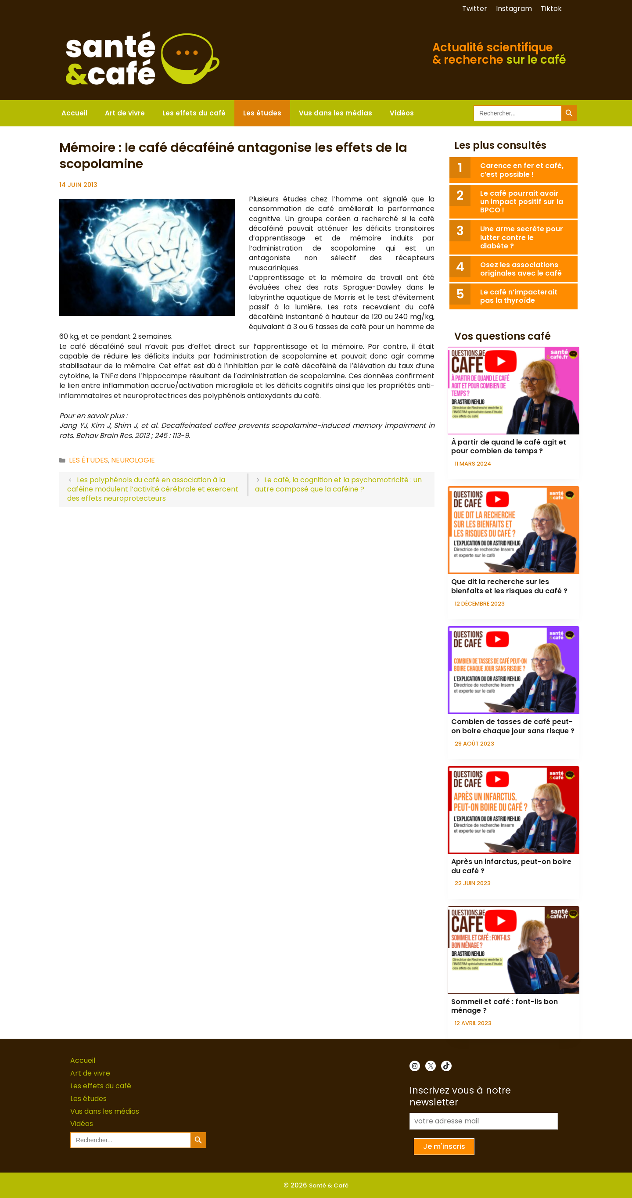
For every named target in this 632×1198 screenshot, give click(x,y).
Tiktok (551, 9)
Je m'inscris (444, 1146)
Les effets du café (194, 113)
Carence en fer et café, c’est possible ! (522, 170)
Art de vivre (125, 113)
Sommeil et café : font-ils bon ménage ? (504, 1006)
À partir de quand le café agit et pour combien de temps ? (508, 446)
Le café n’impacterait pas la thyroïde (518, 296)
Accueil (74, 113)
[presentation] (513, 390)
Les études (262, 113)
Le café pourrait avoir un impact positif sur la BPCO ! (521, 201)
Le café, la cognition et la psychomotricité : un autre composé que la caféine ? (338, 484)
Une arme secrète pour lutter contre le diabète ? (521, 237)
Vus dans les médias (335, 113)
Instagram (514, 9)
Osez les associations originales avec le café (521, 269)
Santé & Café (328, 1185)
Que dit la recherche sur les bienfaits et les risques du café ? (509, 586)
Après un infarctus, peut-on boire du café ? (511, 866)
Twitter (474, 9)
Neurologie (133, 460)
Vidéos (402, 113)
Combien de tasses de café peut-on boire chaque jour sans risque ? (513, 726)
